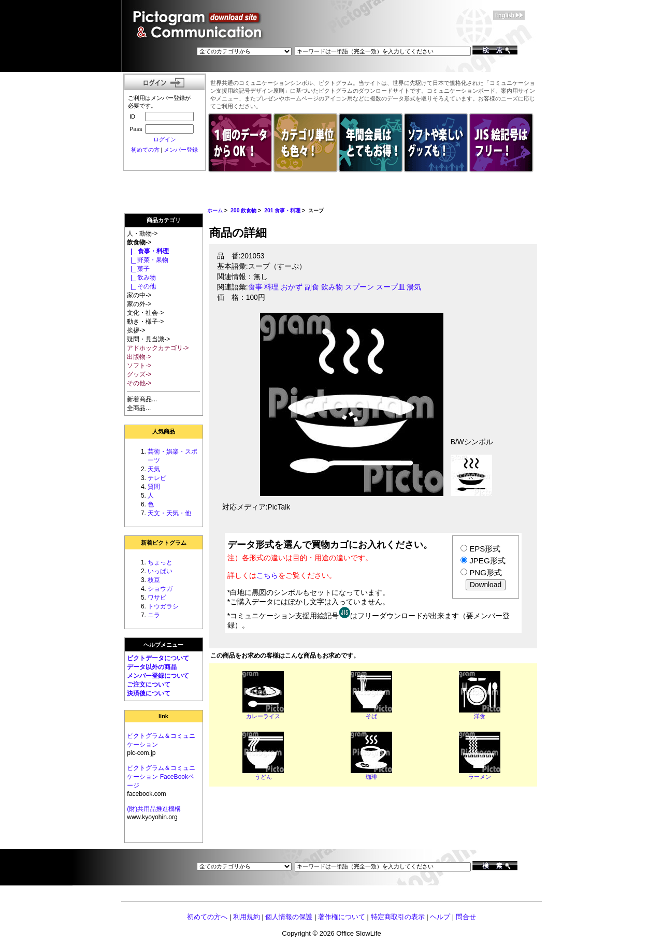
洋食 (479, 716)
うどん (263, 777)
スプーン (359, 287)
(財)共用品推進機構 (154, 808)
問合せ (466, 917)
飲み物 (332, 287)
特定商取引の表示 (398, 917)
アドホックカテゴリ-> (158, 348)
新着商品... (142, 399)
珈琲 (371, 777)
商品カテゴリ (164, 220)
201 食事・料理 (282, 210)
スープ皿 (390, 287)
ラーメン (479, 777)
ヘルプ (440, 917)
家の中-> (139, 295)
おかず (291, 287)
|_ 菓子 (138, 268)
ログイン (164, 139)
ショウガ (160, 588)
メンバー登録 (181, 150)
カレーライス (263, 716)
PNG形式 (485, 572)
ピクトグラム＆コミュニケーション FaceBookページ (161, 776)
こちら (267, 575)
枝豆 (154, 580)
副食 (312, 287)
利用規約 (246, 917)
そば (371, 716)
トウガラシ (163, 606)
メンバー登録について (158, 675)
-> (139, 242)
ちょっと (160, 562)
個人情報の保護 (288, 917)
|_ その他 (141, 286)
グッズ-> (139, 374)
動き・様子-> (145, 321)
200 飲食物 (243, 210)
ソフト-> (139, 365)
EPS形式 (484, 548)
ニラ (154, 615)
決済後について (148, 693)
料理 (271, 287)
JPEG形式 (487, 560)
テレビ (157, 478)
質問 (154, 486)
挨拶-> (136, 330)
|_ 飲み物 (141, 277)
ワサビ (157, 597)
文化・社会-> (145, 312)
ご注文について (148, 684)
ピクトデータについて (158, 658)
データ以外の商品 (152, 667)
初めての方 (145, 150)
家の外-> (139, 304)
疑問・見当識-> (148, 339)
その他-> (139, 383)
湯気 (414, 287)
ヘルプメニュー (163, 645)
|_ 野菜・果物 (147, 260)
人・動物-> (142, 233)
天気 (154, 469)
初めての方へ (207, 917)
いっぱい (160, 571)
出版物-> (139, 356)
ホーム (215, 210)
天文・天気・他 (169, 513)
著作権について (341, 917)
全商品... (139, 408)
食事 (255, 287)
